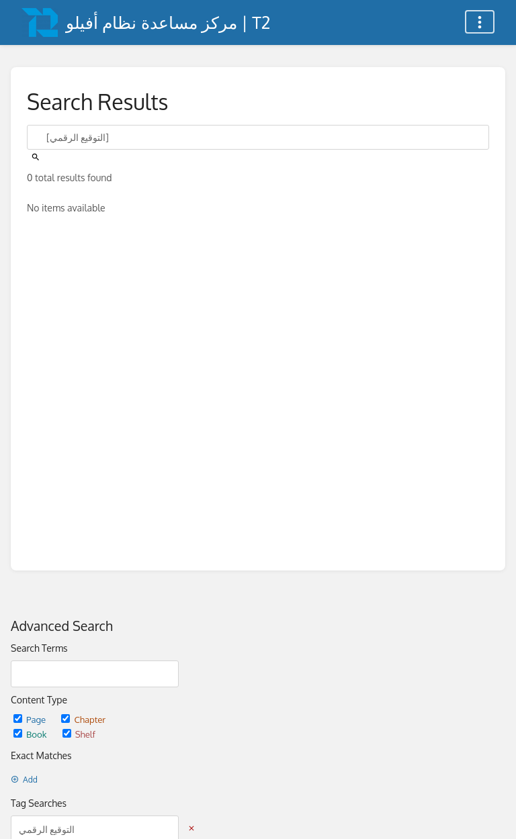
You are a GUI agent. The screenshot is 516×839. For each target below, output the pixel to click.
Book (31, 734)
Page (30, 719)
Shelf (78, 734)
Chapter (83, 719)
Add (24, 780)
